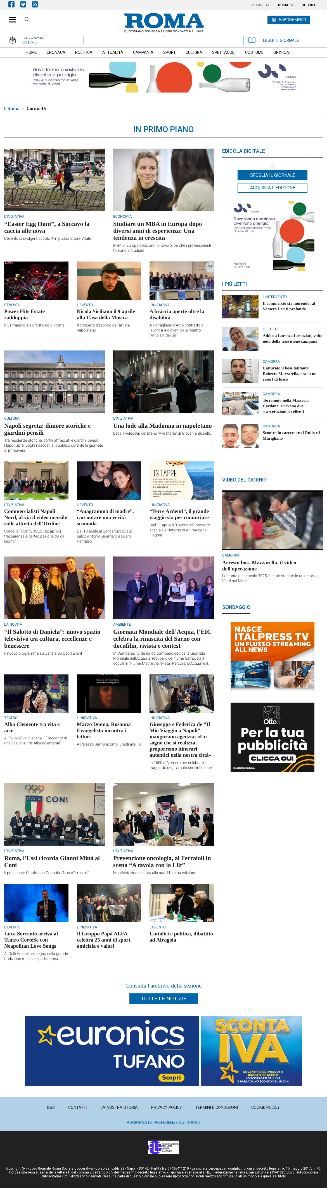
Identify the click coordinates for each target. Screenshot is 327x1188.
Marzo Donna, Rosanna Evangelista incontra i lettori (104, 731)
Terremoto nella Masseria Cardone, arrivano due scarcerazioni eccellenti (286, 406)
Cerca (27, 20)
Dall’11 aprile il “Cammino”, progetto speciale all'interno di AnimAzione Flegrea (180, 530)
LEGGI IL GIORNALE (273, 40)
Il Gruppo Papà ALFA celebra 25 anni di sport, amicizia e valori (104, 940)
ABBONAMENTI (292, 20)
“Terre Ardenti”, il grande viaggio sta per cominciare (179, 515)
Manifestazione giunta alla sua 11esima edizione (154, 873)
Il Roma (12, 108)
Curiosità (36, 108)
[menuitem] (261, 5)
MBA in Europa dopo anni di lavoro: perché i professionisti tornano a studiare (162, 248)
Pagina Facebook (14, 4)
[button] (10, 16)
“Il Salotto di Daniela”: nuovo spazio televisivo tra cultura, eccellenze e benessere (52, 638)
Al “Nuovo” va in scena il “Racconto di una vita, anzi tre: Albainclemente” (35, 741)
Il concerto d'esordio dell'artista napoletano (103, 328)
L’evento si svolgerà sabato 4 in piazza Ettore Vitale (47, 238)
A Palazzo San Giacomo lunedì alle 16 (109, 744)
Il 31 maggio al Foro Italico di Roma (34, 325)
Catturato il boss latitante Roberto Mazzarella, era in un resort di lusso (290, 374)
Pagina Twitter (26, 4)
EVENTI (29, 42)
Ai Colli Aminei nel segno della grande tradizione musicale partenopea (36, 956)
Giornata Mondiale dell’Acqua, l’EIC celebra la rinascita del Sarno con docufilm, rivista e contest (162, 638)
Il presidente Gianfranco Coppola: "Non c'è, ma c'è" (46, 873)
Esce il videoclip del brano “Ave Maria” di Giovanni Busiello (162, 433)
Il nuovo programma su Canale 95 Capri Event (43, 653)
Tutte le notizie (163, 998)
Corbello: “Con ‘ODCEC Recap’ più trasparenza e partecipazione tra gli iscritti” (34, 536)
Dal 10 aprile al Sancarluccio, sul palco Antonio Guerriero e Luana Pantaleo (104, 536)
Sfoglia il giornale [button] (272, 175)
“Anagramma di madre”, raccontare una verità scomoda (105, 518)
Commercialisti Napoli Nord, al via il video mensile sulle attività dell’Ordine (35, 518)
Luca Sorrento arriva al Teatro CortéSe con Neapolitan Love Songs (31, 940)
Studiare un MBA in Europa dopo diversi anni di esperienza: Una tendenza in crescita (157, 230)
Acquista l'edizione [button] (272, 187)
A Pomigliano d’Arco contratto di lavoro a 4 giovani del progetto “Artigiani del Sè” (177, 330)
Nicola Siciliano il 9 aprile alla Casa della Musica (106, 315)
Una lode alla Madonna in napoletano (162, 425)
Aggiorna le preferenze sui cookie (164, 1122)
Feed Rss (38, 4)
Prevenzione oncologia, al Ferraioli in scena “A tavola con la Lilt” (162, 861)
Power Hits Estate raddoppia (24, 315)
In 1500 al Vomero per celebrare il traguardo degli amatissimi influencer (181, 765)
